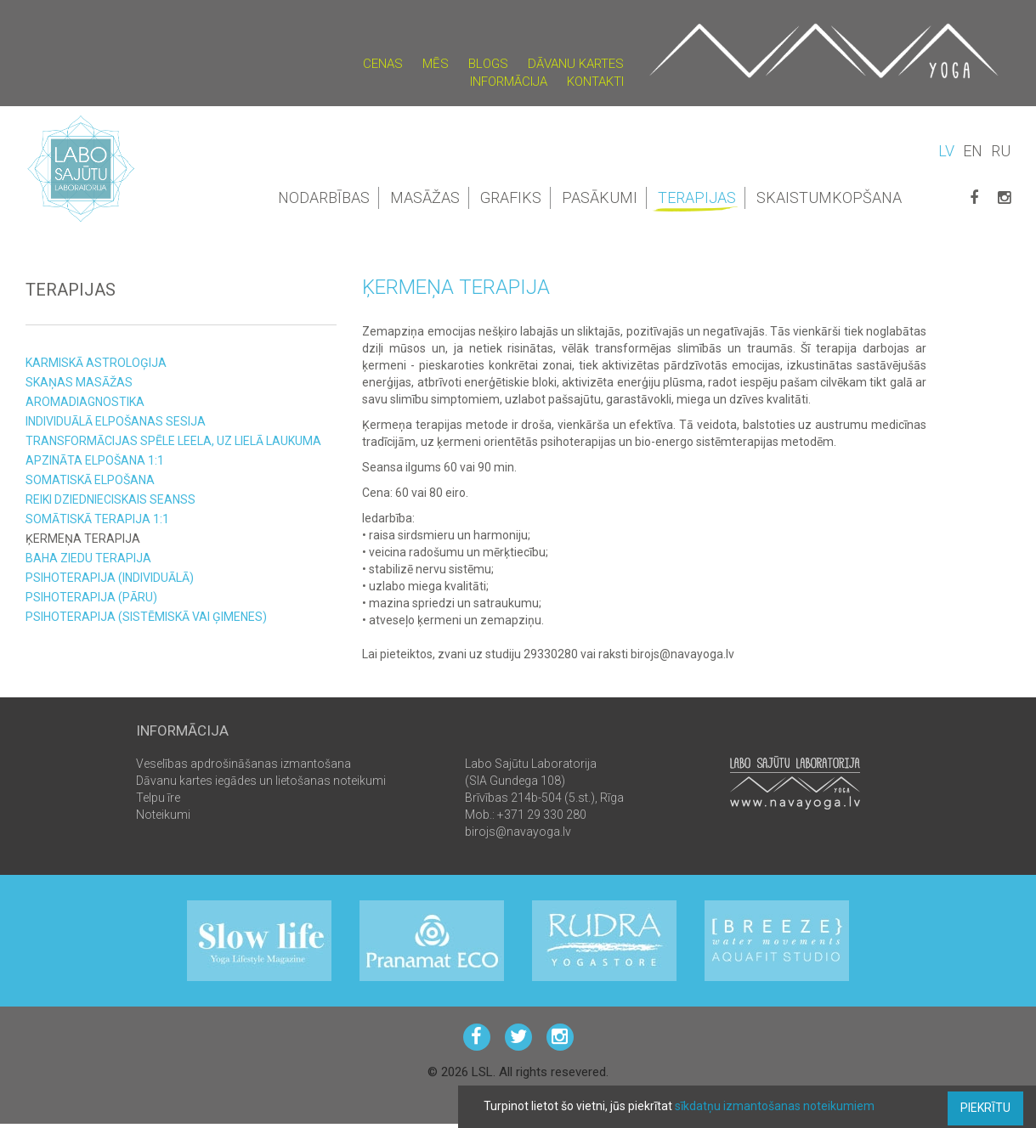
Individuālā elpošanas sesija (115, 421)
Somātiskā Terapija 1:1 (97, 519)
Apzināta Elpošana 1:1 (94, 460)
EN (972, 151)
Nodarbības (324, 197)
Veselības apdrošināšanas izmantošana (243, 763)
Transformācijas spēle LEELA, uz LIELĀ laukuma (173, 441)
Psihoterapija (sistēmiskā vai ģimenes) (146, 616)
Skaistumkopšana (829, 197)
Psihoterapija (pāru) (91, 597)
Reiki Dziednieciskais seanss (110, 499)
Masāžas (425, 197)
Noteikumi (163, 814)
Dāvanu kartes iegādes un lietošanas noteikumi (261, 780)
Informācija (508, 81)
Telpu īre (158, 797)
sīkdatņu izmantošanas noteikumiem (775, 1106)
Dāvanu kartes (576, 63)
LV (946, 151)
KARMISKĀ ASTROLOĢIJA (96, 362)
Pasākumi (599, 197)
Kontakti (595, 81)
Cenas (383, 63)
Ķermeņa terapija (82, 538)
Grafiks (510, 197)
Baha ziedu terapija (88, 558)
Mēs (435, 63)
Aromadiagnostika (84, 402)
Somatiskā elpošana (90, 480)
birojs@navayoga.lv (518, 831)
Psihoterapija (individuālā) (109, 577)
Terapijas (698, 199)
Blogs (488, 63)
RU (1001, 151)
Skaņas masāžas (79, 382)
